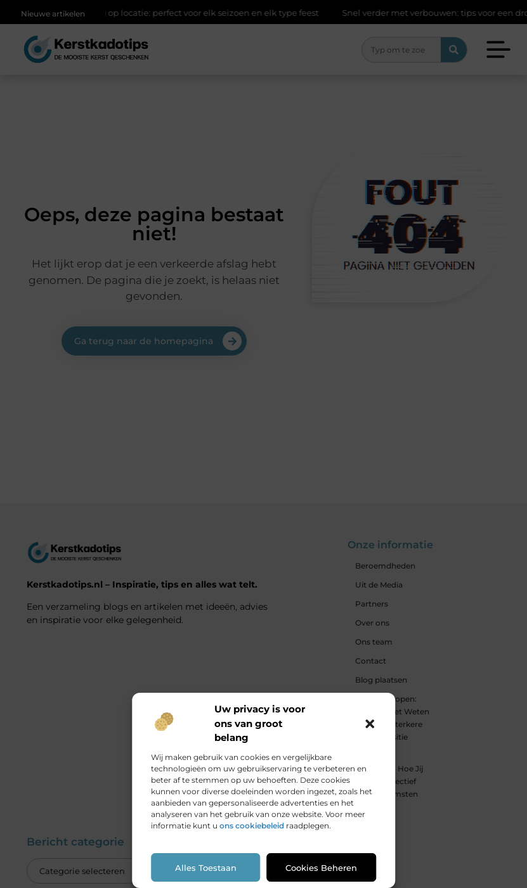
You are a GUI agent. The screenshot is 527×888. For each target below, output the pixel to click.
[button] (369, 723)
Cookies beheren (321, 868)
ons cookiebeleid (251, 825)
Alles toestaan (206, 868)
